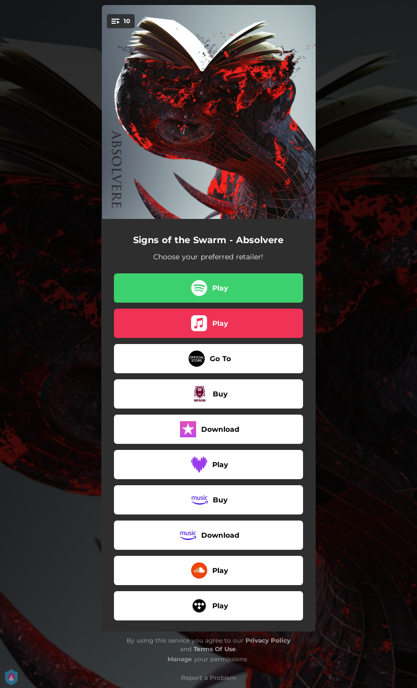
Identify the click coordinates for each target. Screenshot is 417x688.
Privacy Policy (268, 640)
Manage (179, 659)
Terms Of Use (215, 649)
